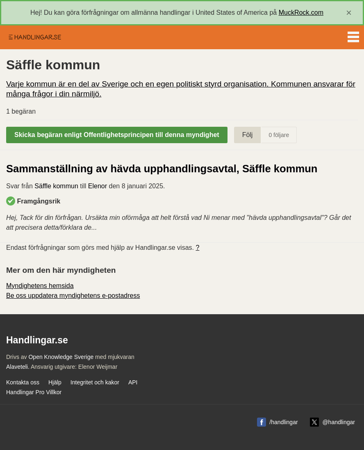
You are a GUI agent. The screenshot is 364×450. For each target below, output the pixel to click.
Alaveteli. (18, 366)
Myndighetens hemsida (40, 285)
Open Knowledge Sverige (60, 357)
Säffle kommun (56, 186)
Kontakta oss (22, 382)
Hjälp (54, 382)
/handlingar (283, 422)
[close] (349, 13)
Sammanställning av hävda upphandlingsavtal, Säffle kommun (161, 168)
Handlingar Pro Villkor (33, 392)
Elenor (97, 186)
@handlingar (338, 422)
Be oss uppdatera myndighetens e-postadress (73, 295)
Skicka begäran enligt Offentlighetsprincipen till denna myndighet (116, 134)
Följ (247, 134)
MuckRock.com (301, 12)
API (133, 382)
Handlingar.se (34, 37)
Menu (353, 35)
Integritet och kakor (95, 382)
